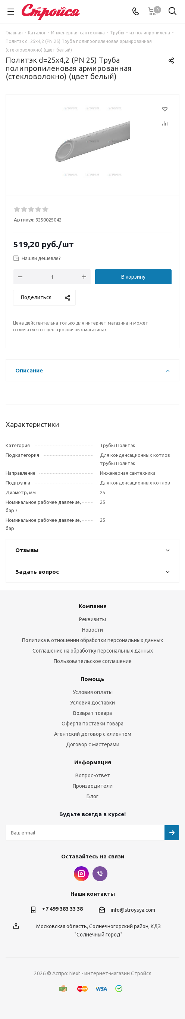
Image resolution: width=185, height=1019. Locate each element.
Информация (92, 762)
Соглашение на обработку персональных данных (92, 651)
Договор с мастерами (92, 744)
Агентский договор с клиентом (92, 734)
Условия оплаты (93, 692)
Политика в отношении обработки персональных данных (92, 640)
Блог (92, 796)
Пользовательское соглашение (93, 661)
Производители (93, 786)
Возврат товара (92, 713)
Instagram (81, 873)
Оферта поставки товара (92, 724)
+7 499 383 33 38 (62, 909)
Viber (99, 873)
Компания (93, 606)
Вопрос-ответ (92, 775)
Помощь (92, 679)
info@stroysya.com (133, 910)
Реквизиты (92, 619)
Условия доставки (92, 703)
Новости (92, 630)
